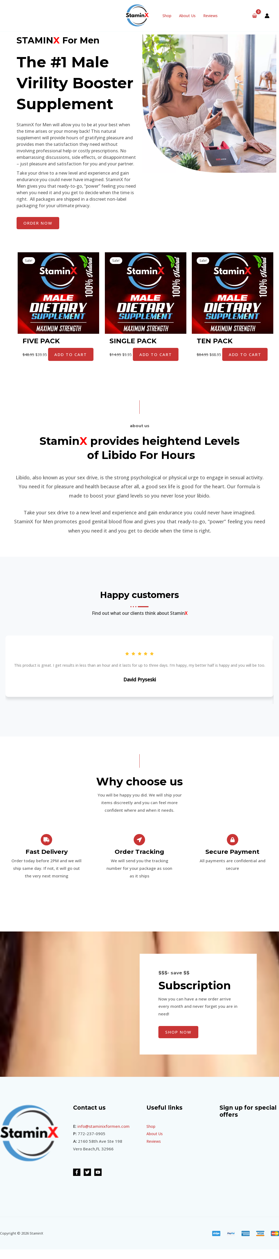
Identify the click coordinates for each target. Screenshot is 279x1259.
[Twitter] (87, 1181)
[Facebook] (76, 1181)
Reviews (210, 15)
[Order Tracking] (139, 849)
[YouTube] (98, 1181)
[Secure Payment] (232, 849)
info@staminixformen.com (103, 1135)
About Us (187, 15)
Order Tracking (139, 861)
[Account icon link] (267, 15)
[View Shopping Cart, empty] (254, 15)
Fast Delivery (46, 861)
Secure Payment (232, 861)
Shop (166, 15)
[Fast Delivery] (46, 849)
